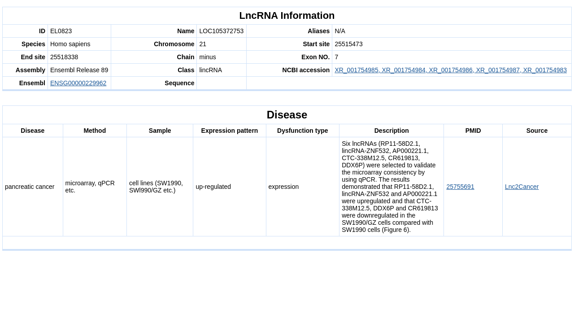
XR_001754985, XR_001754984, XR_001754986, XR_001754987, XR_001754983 (451, 70)
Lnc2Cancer (522, 186)
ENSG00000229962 (78, 83)
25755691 (460, 186)
